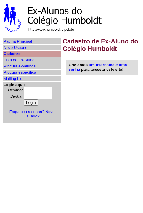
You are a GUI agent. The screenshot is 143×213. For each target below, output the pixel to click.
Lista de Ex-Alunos (20, 60)
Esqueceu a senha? (26, 111)
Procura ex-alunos (20, 66)
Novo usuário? (39, 113)
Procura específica (20, 72)
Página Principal (18, 41)
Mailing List (13, 78)
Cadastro (12, 53)
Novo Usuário (16, 47)
